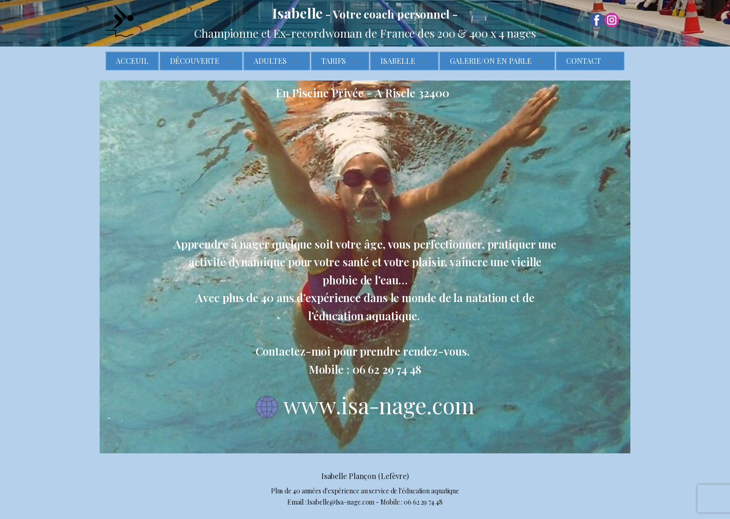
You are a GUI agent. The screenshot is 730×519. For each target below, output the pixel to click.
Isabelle (397, 61)
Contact (583, 61)
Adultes (270, 61)
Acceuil (132, 61)
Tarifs (333, 61)
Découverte (194, 61)
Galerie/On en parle (491, 61)
